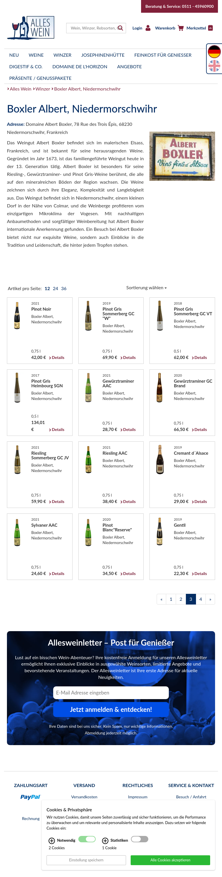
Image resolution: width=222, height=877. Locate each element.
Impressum (137, 796)
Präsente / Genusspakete (40, 78)
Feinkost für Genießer (163, 55)
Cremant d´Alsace (191, 453)
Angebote (129, 66)
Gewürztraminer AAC (118, 383)
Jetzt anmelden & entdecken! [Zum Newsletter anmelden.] (111, 709)
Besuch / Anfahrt (191, 796)
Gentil (180, 525)
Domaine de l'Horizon (79, 66)
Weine (36, 55)
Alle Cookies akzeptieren (170, 860)
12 (48, 288)
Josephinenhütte (103, 55)
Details (58, 357)
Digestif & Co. (25, 66)
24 (56, 288)
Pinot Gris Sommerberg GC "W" (118, 313)
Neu (14, 55)
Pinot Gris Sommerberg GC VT (193, 311)
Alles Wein (21, 88)
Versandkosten (84, 796)
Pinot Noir (41, 309)
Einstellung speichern (86, 860)
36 (63, 288)
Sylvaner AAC (44, 525)
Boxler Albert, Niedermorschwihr (87, 88)
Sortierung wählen (146, 287)
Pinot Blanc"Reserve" (117, 527)
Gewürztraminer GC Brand (193, 383)
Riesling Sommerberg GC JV (50, 455)
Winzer (62, 55)
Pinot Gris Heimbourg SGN (47, 383)
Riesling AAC (115, 453)
